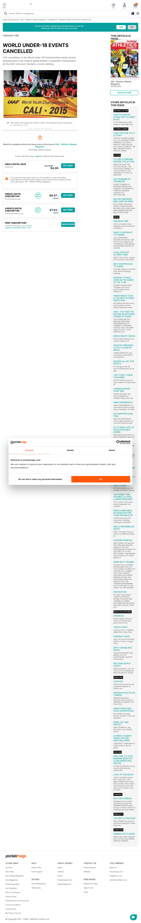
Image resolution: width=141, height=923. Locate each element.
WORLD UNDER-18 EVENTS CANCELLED (75, 20)
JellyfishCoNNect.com (118, 880)
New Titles (10, 872)
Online (60, 876)
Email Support (37, 872)
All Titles (9, 867)
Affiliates (86, 872)
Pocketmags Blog (12, 884)
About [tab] (112, 450)
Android (61, 872)
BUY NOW (68, 165)
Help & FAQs (36, 867)
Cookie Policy (11, 909)
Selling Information (90, 884)
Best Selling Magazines (15, 876)
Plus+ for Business (13, 892)
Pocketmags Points (65, 880)
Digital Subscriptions (11, 20)
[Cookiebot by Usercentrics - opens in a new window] (118, 442)
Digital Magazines (64, 884)
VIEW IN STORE (124, 92)
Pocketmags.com (116, 872)
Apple (60, 867)
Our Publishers (11, 888)
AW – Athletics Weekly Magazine (33, 20)
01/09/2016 (52, 20)
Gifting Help (36, 888)
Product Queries (89, 867)
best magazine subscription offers (18, 227)
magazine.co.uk (115, 876)
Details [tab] (70, 450)
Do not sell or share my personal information (40, 479)
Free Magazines (12, 880)
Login (37, 156)
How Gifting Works (39, 884)
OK (100, 479)
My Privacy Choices (13, 913)
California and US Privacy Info (17, 901)
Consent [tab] (29, 450)
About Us (113, 867)
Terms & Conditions (13, 905)
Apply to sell (88, 888)
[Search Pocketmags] (5, 14)
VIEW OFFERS (68, 224)
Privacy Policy (11, 897)
